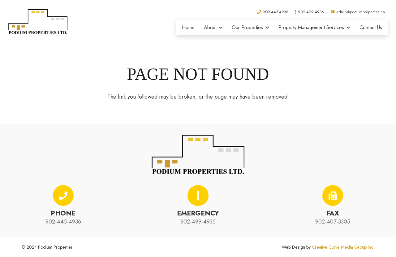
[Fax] (332, 195)
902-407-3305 (332, 222)
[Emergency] (198, 195)
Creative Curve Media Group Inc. (343, 247)
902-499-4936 (198, 222)
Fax (332, 213)
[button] (220, 27)
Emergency (198, 213)
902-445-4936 (63, 222)
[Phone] (63, 195)
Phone (63, 213)
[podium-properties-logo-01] (37, 21)
